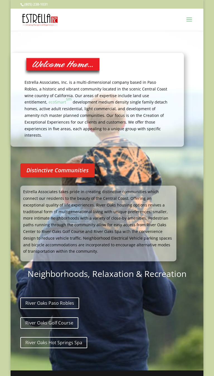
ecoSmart (60, 100)
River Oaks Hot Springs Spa (53, 343)
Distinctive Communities (57, 170)
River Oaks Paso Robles (49, 303)
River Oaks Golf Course (49, 323)
